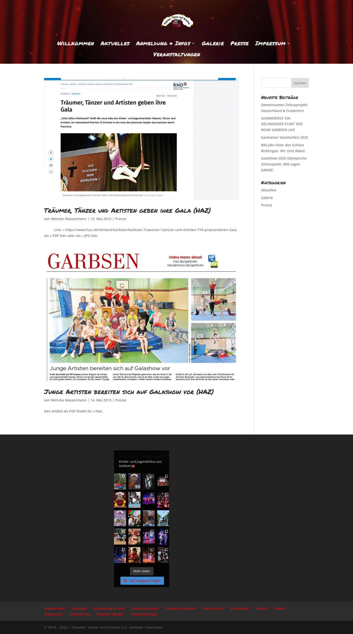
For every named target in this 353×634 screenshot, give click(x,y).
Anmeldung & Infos (163, 44)
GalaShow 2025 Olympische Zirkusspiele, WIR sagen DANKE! (283, 164)
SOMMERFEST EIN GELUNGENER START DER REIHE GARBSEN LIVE (282, 124)
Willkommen (75, 44)
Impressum (270, 44)
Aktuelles (115, 44)
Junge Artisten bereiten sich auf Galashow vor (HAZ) (129, 391)
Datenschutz (79, 614)
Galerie (213, 44)
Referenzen (240, 608)
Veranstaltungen (176, 55)
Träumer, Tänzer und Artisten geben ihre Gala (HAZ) (127, 210)
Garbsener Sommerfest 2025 (284, 137)
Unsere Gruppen (145, 608)
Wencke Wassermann (69, 218)
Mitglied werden (110, 614)
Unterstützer (213, 608)
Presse (239, 44)
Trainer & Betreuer (180, 608)
